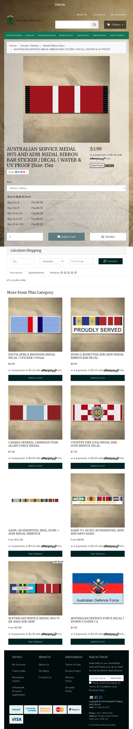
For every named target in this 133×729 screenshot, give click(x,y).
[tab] (16, 272)
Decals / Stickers (83, 35)
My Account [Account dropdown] (117, 14)
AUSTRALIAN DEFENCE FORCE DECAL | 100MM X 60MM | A (97, 620)
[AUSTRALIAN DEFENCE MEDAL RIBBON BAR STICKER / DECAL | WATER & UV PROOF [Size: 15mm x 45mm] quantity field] (25, 237)
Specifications (36, 272)
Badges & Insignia (66, 35)
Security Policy (69, 689)
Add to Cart (66, 236)
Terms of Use (73, 664)
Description (16, 272)
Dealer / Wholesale (117, 35)
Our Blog (44, 670)
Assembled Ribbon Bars (47, 35)
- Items (114, 24)
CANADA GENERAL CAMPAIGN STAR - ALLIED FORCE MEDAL (34, 444)
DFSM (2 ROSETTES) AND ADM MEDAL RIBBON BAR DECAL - (97, 356)
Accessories (29, 35)
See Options (35, 553)
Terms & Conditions (100, 686)
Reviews (63, 272)
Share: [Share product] (17, 172)
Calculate (110, 261)
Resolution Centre (18, 679)
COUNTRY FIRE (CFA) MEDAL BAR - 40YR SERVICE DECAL (95, 444)
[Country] (52, 261)
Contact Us (99, 14)
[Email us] (91, 697)
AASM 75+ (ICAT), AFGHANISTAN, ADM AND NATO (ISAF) (97, 532)
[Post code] (81, 261)
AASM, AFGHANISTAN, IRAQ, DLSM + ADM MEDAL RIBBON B (33, 532)
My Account (18, 664)
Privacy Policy (73, 670)
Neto (114, 725)
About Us (82, 14)
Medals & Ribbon (99, 35)
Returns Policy (69, 679)
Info (108, 158)
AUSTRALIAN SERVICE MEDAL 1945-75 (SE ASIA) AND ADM (34, 620)
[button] (108, 237)
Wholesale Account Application (18, 691)
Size (9, 181)
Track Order (19, 670)
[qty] (22, 261)
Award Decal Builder (14, 35)
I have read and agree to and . (105, 686)
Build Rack (97, 165)
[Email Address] (98, 678)
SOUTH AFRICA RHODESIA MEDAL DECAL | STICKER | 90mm (31, 356)
